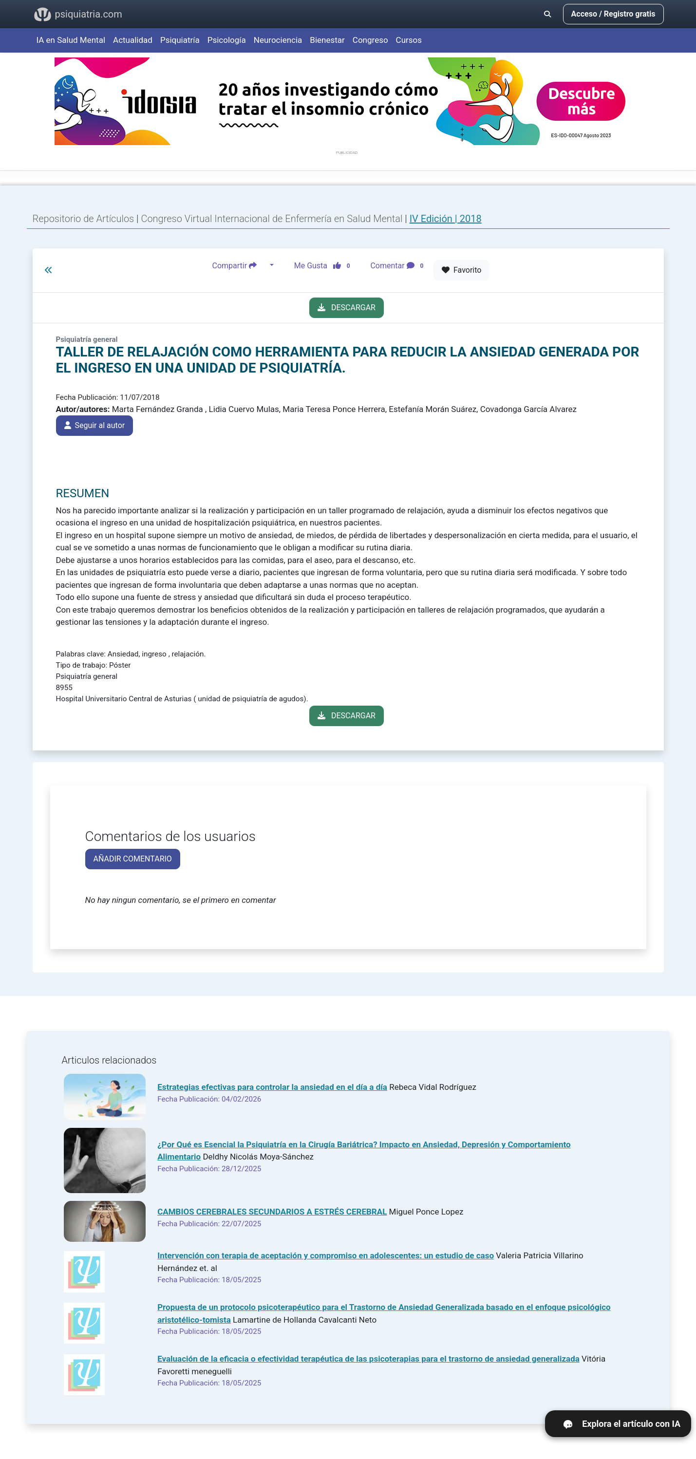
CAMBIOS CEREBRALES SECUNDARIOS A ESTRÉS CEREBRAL (272, 1211)
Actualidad (132, 40)
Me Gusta (325, 265)
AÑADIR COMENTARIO (133, 858)
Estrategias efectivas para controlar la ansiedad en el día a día (272, 1087)
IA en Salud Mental (71, 40)
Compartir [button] (240, 265)
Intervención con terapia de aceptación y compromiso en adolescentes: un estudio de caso (325, 1255)
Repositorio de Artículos (83, 218)
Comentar (398, 265)
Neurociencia (278, 40)
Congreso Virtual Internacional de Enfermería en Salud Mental (273, 218)
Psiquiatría (180, 40)
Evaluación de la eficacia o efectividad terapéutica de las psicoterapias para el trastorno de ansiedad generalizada (368, 1359)
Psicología (226, 40)
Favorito (461, 270)
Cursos (409, 40)
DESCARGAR (347, 307)
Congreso (370, 40)
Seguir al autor (94, 425)
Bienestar (327, 40)
